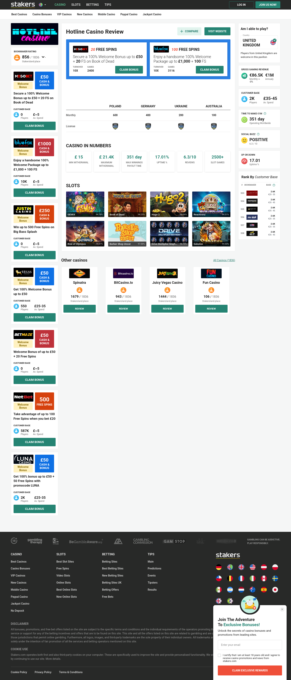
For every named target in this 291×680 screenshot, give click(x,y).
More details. (53, 658)
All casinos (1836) (224, 260)
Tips (108, 4)
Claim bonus (34, 126)
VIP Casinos (18, 575)
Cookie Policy (19, 672)
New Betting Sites (112, 575)
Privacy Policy (43, 672)
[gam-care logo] (56, 541)
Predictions (154, 568)
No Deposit (17, 610)
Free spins (62, 568)
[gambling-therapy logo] (34, 541)
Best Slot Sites (65, 561)
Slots (75, 4)
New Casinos (19, 582)
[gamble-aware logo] (86, 541)
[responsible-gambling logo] (118, 541)
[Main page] (23, 5)
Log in (241, 4)
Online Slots (63, 582)
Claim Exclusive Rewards (250, 670)
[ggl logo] (201, 541)
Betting (92, 4)
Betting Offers (110, 589)
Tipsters (153, 582)
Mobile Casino (19, 589)
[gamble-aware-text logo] (263, 541)
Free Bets (107, 596)
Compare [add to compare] (189, 31)
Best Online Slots (66, 589)
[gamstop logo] (174, 541)
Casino (60, 4)
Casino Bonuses (20, 568)
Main (151, 561)
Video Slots (63, 575)
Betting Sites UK (111, 582)
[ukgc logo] (142, 541)
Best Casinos (19, 561)
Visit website (217, 31)
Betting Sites (109, 561)
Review (79, 308)
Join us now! (268, 4)
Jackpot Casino (20, 603)
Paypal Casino (19, 596)
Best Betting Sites (112, 568)
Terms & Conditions (71, 672)
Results (152, 589)
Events (152, 575)
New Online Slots (66, 596)
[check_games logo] (226, 541)
